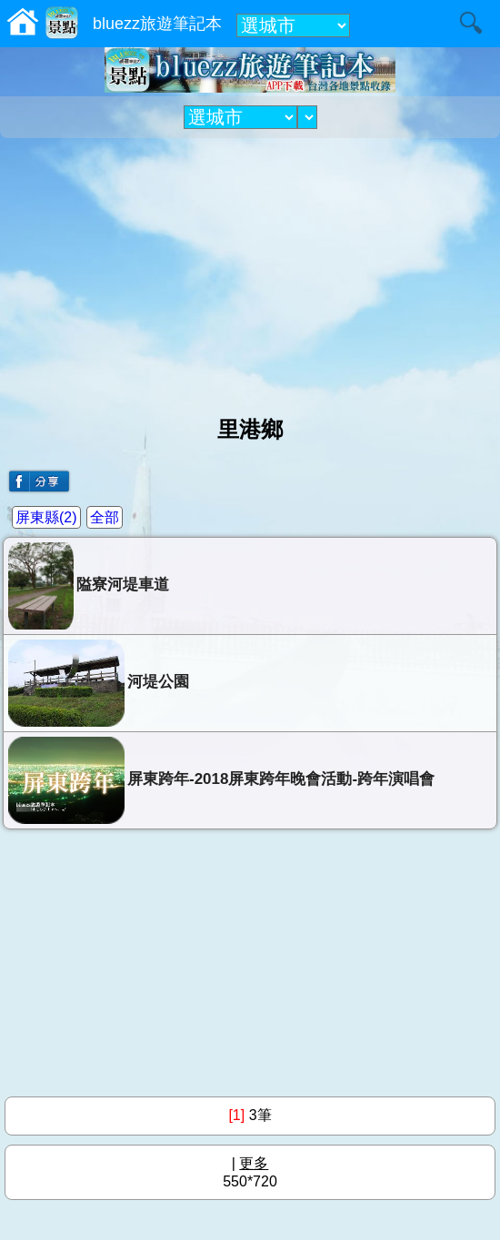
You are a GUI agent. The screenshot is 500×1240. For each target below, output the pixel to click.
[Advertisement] (250, 270)
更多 (253, 1163)
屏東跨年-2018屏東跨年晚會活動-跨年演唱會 (221, 780)
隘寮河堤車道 (88, 586)
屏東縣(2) (46, 517)
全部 (104, 517)
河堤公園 (98, 683)
